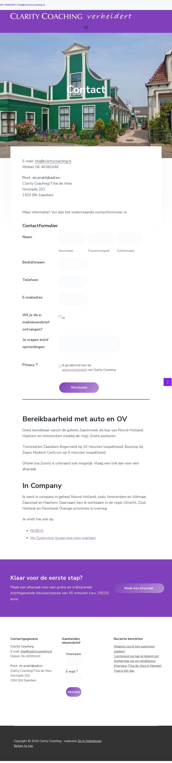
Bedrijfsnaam (33, 262)
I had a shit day (124, 670)
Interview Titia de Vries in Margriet (138, 665)
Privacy (30, 364)
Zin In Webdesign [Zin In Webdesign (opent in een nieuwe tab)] (89, 743)
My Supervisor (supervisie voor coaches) (63, 537)
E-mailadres (32, 297)
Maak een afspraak (138, 587)
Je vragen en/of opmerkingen (35, 343)
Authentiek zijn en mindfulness (135, 660)
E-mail (72, 671)
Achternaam (126, 251)
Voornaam (66, 251)
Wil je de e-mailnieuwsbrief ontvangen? (35, 322)
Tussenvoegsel (99, 251)
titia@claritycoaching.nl (31, 4)
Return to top (23, 748)
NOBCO (36, 529)
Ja (63, 318)
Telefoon (30, 279)
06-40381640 (7, 4)
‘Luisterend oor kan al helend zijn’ (136, 655)
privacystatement (74, 370)
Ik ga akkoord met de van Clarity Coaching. (89, 367)
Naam (27, 237)
